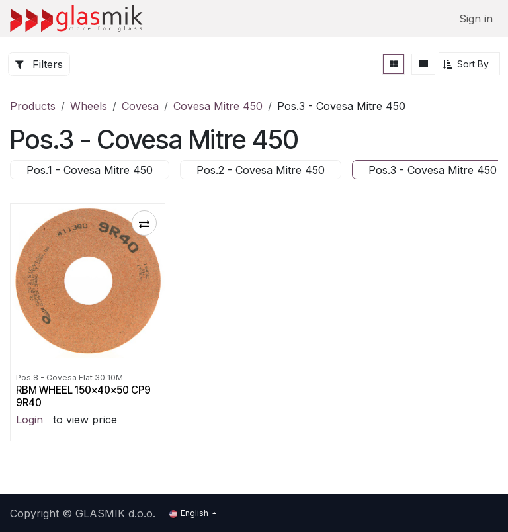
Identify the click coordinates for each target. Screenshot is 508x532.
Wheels (88, 105)
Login (29, 419)
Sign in (476, 18)
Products (33, 105)
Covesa (140, 105)
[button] (469, 64)
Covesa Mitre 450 (218, 105)
